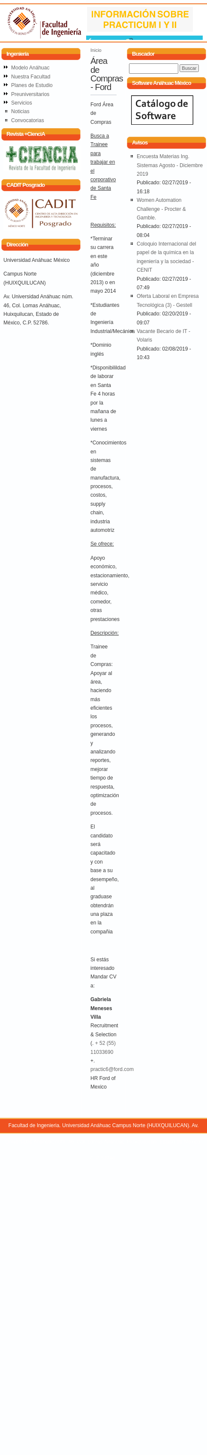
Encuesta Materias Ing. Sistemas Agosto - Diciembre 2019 (170, 165)
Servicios (21, 103)
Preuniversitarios (30, 94)
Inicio (96, 50)
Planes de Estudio (32, 85)
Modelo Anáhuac (30, 68)
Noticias (20, 111)
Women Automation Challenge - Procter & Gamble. (161, 209)
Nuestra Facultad (30, 77)
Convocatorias (27, 120)
